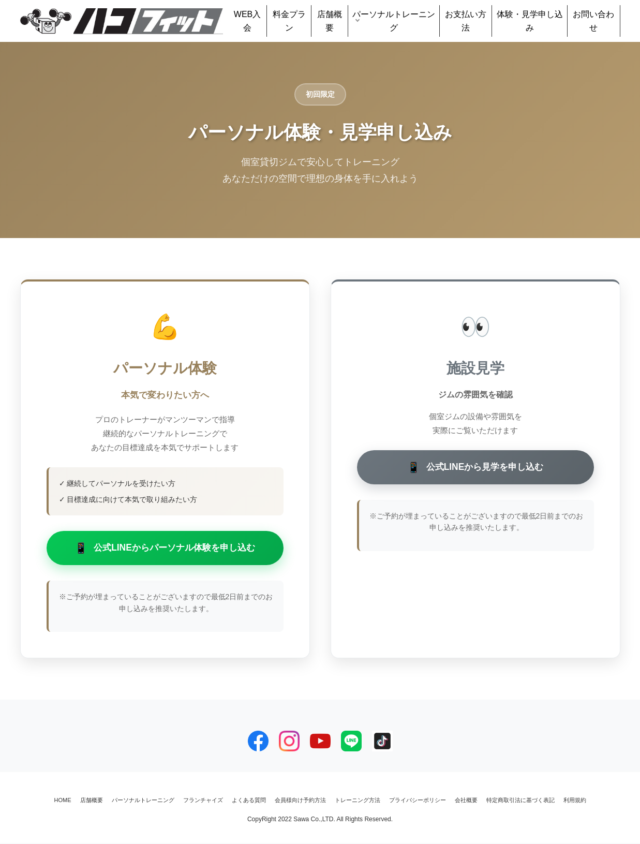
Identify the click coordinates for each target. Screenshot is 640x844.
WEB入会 (247, 21)
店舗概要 (329, 21)
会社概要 (466, 801)
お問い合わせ (593, 21)
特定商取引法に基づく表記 (520, 801)
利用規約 (574, 801)
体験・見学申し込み (530, 21)
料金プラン (289, 21)
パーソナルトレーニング (393, 21)
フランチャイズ (203, 801)
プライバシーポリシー (417, 801)
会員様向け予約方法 (300, 801)
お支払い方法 (465, 21)
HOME (62, 801)
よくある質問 (249, 801)
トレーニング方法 (357, 801)
